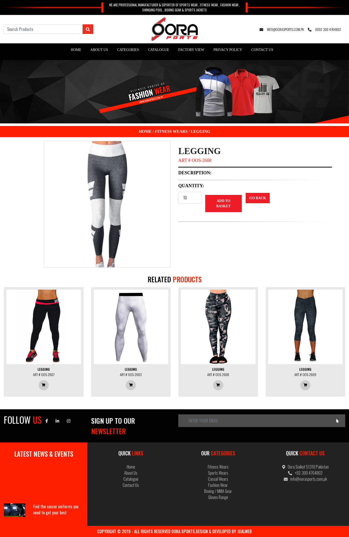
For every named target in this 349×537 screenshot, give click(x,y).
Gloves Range (218, 497)
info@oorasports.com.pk (282, 29)
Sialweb (245, 531)
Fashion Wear (218, 485)
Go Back (257, 198)
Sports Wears (218, 473)
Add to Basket (223, 203)
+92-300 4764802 (305, 473)
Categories (128, 50)
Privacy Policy (227, 50)
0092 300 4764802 (324, 29)
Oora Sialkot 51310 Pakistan (305, 467)
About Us (99, 50)
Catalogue (158, 50)
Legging (200, 131)
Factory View (191, 50)
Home (76, 50)
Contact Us (262, 50)
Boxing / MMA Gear (218, 491)
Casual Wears (218, 479)
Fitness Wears (171, 131)
